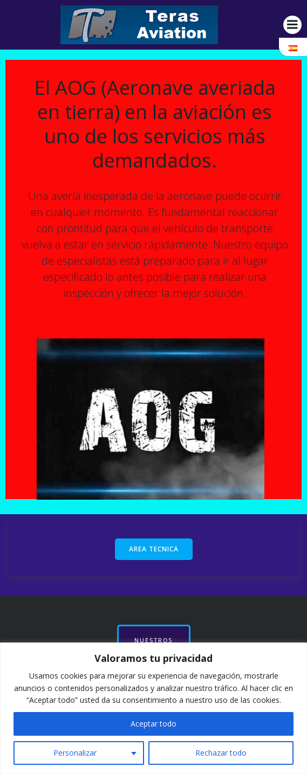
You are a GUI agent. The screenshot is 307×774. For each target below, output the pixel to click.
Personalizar (75, 753)
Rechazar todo (221, 753)
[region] (153, 708)
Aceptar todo (153, 723)
